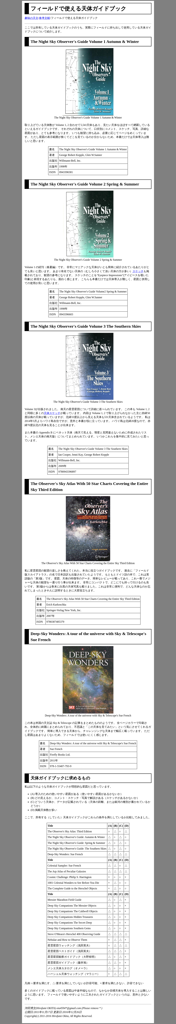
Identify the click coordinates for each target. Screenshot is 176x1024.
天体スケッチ (52, 413)
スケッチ (138, 271)
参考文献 (44, 17)
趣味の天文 (31, 17)
